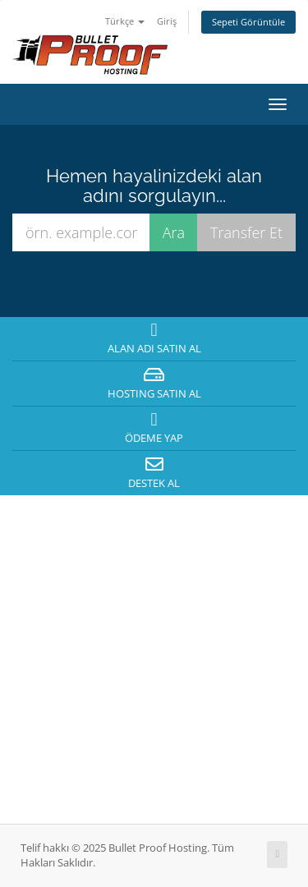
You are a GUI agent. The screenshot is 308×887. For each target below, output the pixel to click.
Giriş (167, 21)
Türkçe (125, 21)
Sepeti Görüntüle (248, 22)
